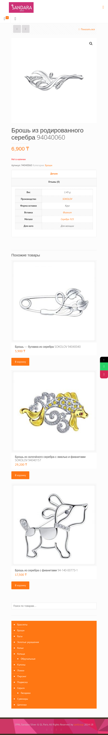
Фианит (67, 212)
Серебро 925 (67, 219)
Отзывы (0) (54, 181)
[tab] (54, 174)
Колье (20, 648)
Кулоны (21, 664)
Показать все (86, 29)
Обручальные (28, 658)
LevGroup (79, 724)
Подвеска (22, 682)
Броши (48, 165)
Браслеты (22, 624)
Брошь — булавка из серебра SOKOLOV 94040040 (48, 347)
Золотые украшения (28, 642)
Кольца (21, 653)
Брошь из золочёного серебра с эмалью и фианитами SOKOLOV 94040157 (50, 458)
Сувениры (22, 698)
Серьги (21, 688)
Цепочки (22, 704)
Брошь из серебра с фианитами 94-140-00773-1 (46, 570)
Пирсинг (21, 676)
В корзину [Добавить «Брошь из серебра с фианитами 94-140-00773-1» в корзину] (20, 585)
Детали (54, 173)
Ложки (20, 670)
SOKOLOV (67, 199)
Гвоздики (26, 693)
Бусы (20, 636)
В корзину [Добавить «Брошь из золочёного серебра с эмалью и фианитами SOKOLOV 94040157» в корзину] (20, 475)
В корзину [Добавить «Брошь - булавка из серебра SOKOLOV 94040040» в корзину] (20, 361)
